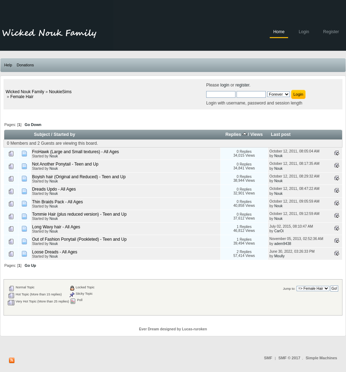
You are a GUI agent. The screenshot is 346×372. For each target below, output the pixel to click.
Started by (64, 134)
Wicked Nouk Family (25, 91)
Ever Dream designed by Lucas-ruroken (173, 329)
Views (256, 134)
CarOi (279, 231)
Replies (235, 134)
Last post (281, 134)
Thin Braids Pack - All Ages (57, 201)
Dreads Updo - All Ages (54, 189)
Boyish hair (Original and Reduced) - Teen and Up (79, 176)
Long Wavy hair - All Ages (56, 226)
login (224, 85)
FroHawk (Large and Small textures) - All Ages (75, 151)
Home (279, 31)
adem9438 (282, 244)
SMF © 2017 (289, 358)
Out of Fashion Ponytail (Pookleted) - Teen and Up (79, 239)
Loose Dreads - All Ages (54, 252)
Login (304, 31)
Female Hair (21, 96)
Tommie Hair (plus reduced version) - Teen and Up (79, 214)
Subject (42, 134)
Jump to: (289, 288)
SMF (268, 358)
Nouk (53, 156)
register (242, 85)
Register (331, 31)
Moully (279, 256)
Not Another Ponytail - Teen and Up (65, 164)
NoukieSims (60, 91)
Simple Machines (321, 358)
